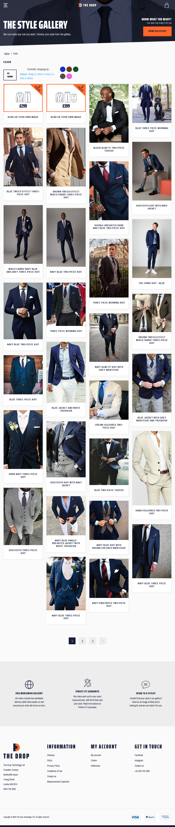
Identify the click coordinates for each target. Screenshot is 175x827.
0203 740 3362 (9, 789)
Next (102, 640)
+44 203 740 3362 (142, 771)
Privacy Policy (53, 766)
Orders (94, 760)
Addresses (95, 766)
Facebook (139, 755)
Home (6, 53)
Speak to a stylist (157, 31)
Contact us (51, 776)
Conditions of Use (54, 771)
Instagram (139, 760)
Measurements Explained (58, 781)
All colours (10, 75)
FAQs (49, 760)
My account (96, 755)
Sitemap (50, 755)
